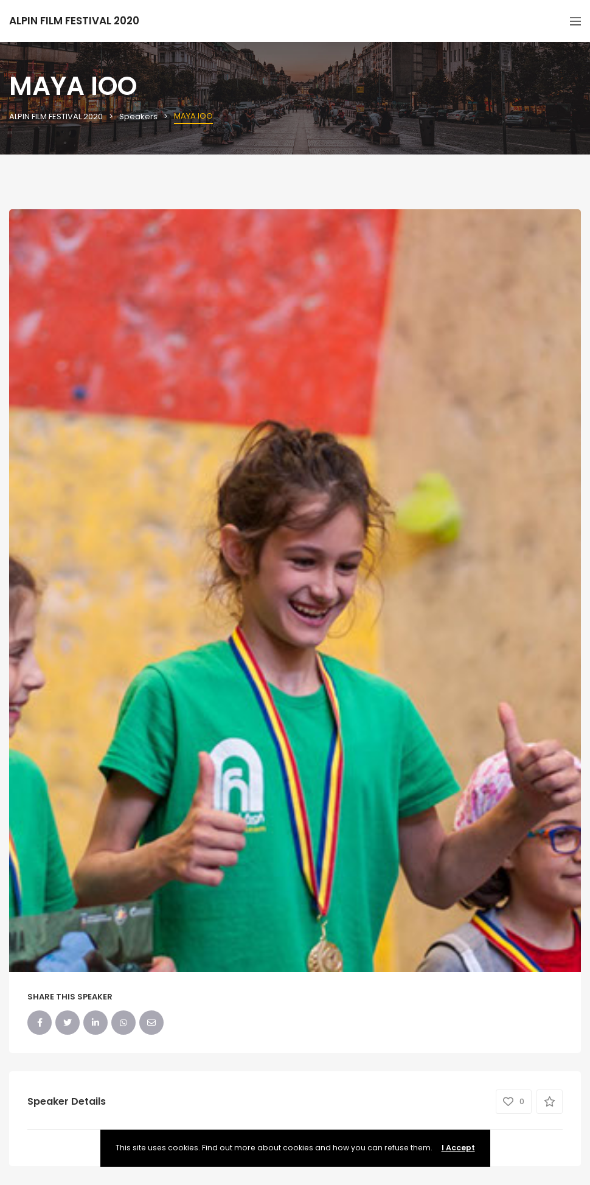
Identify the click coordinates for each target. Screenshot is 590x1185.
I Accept (458, 1147)
